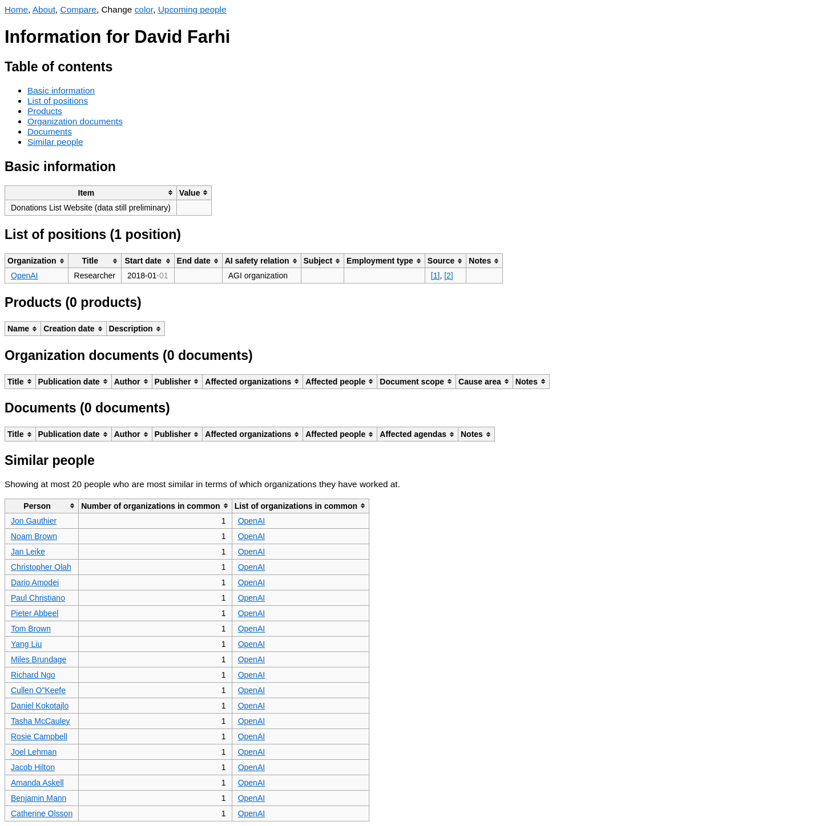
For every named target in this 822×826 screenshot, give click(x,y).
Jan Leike (28, 551)
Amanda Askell (37, 782)
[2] (448, 275)
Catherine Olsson (41, 813)
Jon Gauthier (34, 520)
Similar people (55, 142)
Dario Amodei (35, 582)
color (144, 9)
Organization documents (75, 121)
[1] (435, 275)
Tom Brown (31, 628)
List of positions (57, 101)
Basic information (61, 90)
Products (44, 111)
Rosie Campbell (39, 736)
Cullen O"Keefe (38, 690)
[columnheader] (91, 192)
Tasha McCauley (40, 721)
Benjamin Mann (38, 798)
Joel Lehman (34, 751)
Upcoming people (192, 9)
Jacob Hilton (33, 767)
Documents (49, 131)
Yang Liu (26, 644)
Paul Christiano (38, 597)
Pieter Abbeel (34, 613)
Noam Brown (34, 536)
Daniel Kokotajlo (39, 705)
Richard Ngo (33, 674)
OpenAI (24, 275)
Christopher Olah (41, 567)
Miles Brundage (38, 659)
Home (16, 9)
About (44, 9)
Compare (78, 9)
